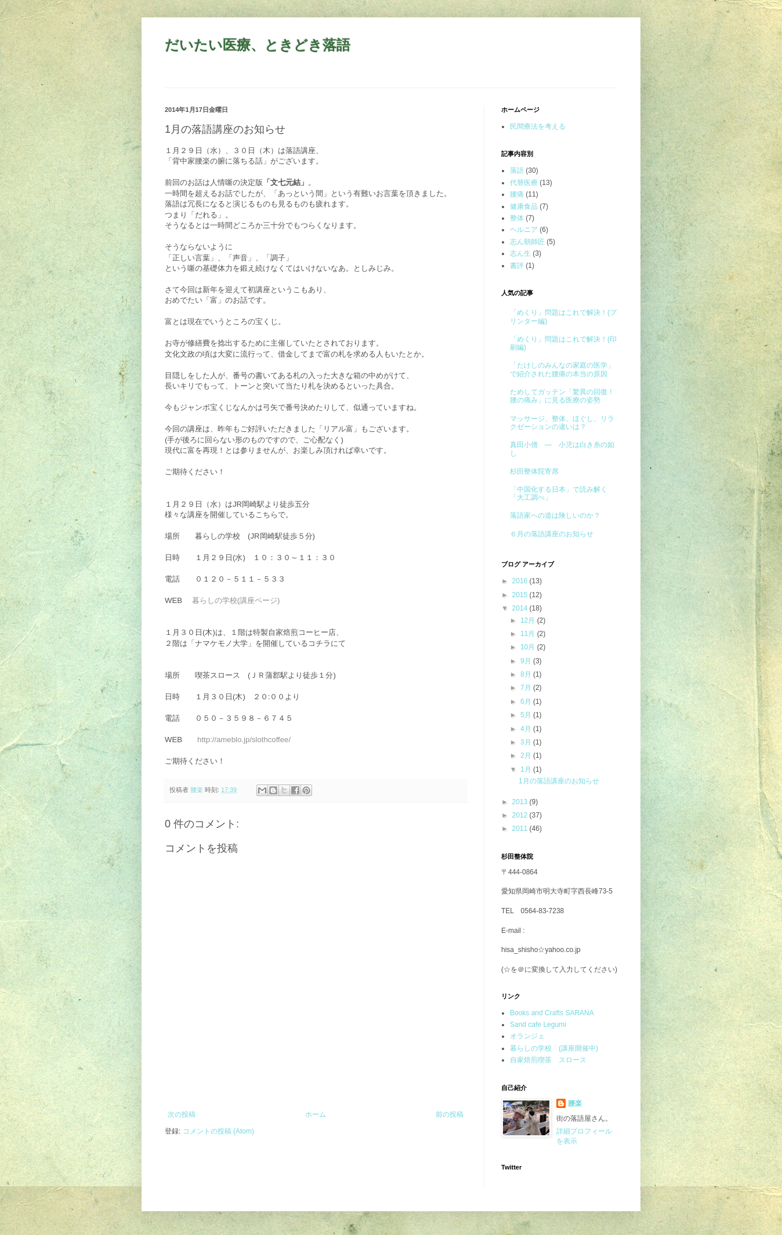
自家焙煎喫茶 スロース (548, 1060)
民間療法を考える (538, 126)
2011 (521, 828)
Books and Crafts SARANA (552, 1013)
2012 (521, 815)
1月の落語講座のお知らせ (559, 781)
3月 (526, 742)
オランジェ (527, 1036)
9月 (526, 661)
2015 (521, 595)
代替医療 (524, 183)
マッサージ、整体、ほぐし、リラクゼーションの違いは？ (562, 423)
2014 (521, 608)
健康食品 (524, 206)
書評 (517, 265)
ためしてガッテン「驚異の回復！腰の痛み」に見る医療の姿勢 (562, 396)
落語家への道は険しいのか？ (555, 515)
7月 (526, 688)
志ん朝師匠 (527, 242)
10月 (528, 647)
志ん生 (520, 253)
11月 (528, 634)
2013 (521, 802)
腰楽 (575, 1103)
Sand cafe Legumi (538, 1024)
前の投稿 (450, 1114)
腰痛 (517, 194)
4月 (526, 729)
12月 (528, 620)
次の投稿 (182, 1114)
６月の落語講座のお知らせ (551, 534)
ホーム (315, 1114)
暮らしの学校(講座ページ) (236, 600)
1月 (526, 769)
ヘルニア (524, 230)
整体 (517, 218)
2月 (526, 755)
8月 (526, 674)
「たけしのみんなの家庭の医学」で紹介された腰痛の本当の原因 (562, 369)
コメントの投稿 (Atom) (218, 1131)
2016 (521, 581)
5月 (526, 715)
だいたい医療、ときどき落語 (257, 45)
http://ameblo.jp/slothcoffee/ (244, 739)
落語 (517, 170)
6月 (526, 702)
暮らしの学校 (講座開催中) (554, 1048)
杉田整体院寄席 (534, 471)
